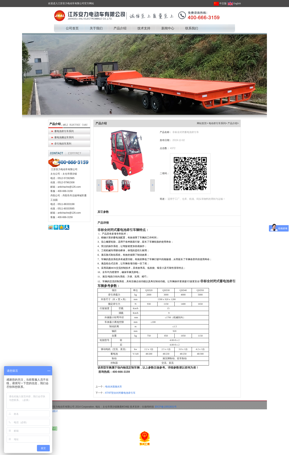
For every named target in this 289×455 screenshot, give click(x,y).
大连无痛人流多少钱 (82, 452)
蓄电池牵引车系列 (64, 131)
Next (263, 74)
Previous (25, 74)
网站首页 (202, 123)
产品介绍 (55, 124)
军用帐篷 (65, 452)
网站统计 (53, 411)
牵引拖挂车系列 (62, 143)
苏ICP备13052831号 (166, 406)
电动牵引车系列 (217, 123)
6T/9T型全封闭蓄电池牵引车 (120, 392)
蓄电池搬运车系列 (64, 137)
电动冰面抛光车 (113, 386)
